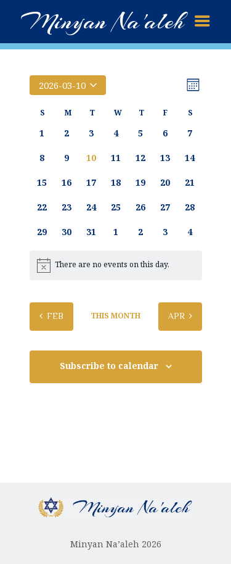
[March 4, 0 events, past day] (115, 133)
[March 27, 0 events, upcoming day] (165, 207)
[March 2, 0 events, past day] (66, 133)
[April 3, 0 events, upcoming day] (165, 232)
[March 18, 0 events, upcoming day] (115, 182)
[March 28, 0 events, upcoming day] (189, 207)
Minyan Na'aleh (102, 21)
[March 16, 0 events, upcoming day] (66, 182)
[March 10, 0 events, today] (91, 158)
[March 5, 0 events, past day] (140, 133)
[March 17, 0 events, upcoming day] (91, 182)
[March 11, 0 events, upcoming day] (115, 158)
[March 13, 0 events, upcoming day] (165, 158)
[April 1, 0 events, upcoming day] (115, 232)
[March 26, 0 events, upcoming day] (140, 207)
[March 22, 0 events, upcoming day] (42, 207)
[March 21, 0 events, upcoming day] (189, 182)
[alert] (116, 265)
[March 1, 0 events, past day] (42, 133)
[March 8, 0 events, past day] (42, 158)
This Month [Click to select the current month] (115, 316)
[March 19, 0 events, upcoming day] (140, 182)
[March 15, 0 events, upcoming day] (42, 182)
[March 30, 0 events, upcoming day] (66, 232)
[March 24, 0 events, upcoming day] (91, 207)
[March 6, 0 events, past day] (165, 133)
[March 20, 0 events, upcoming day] (165, 182)
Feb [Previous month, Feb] (55, 316)
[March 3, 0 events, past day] (91, 133)
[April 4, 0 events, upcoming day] (189, 232)
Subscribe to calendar (109, 366)
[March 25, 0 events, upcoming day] (115, 207)
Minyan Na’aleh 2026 (115, 544)
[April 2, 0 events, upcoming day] (140, 232)
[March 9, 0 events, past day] (66, 158)
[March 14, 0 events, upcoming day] (189, 158)
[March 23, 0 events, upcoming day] (66, 207)
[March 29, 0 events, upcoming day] (42, 232)
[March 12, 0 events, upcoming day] (140, 158)
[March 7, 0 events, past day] (189, 133)
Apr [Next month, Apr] (176, 316)
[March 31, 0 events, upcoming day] (91, 232)
